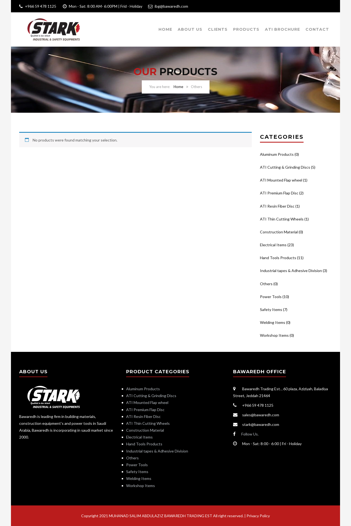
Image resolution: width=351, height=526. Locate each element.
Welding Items (272, 322)
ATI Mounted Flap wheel (281, 180)
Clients (218, 29)
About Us (190, 29)
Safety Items (271, 309)
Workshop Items (274, 335)
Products (246, 29)
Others (266, 283)
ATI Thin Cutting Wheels (282, 219)
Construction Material (279, 232)
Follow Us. (250, 434)
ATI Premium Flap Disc (279, 193)
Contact (317, 29)
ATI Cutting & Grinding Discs (285, 167)
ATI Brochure (282, 29)
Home (165, 29)
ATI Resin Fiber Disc (277, 206)
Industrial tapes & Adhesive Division (291, 270)
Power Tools (271, 296)
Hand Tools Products (278, 257)
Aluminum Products (277, 154)
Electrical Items (273, 244)
